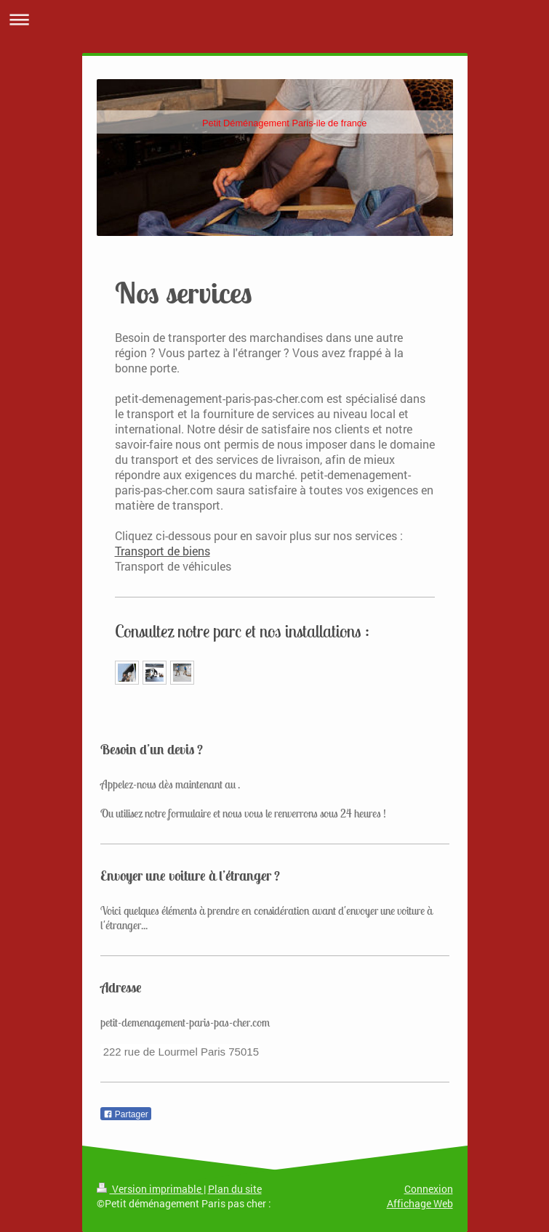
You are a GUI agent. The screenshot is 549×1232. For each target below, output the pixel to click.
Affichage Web (420, 1203)
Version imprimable (150, 1189)
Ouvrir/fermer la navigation (274, 19)
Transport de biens (162, 550)
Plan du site (235, 1189)
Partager (125, 1114)
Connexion (428, 1189)
